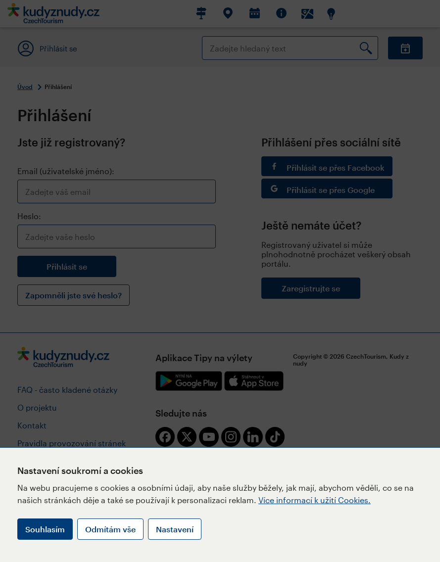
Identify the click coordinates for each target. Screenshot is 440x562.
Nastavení (175, 529)
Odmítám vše (110, 529)
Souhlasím (45, 529)
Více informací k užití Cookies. (314, 500)
